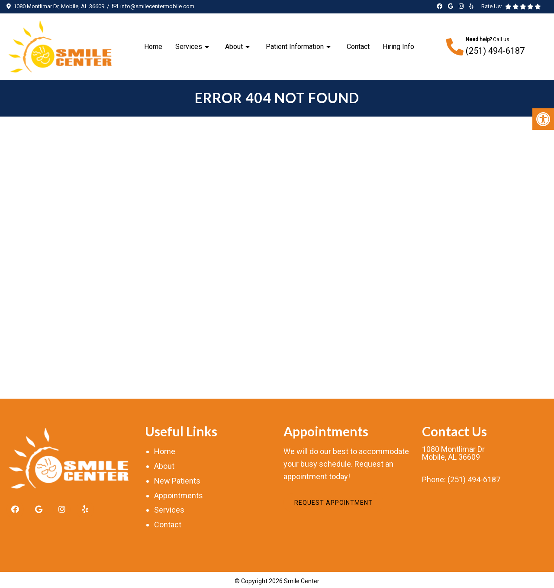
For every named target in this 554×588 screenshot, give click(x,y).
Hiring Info (398, 46)
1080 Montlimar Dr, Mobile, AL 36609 (59, 6)
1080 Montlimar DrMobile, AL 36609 (453, 453)
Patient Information (295, 46)
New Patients (177, 480)
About (234, 46)
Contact (358, 46)
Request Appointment (333, 502)
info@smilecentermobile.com (157, 6)
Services (188, 46)
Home (153, 46)
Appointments (178, 495)
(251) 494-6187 (495, 50)
